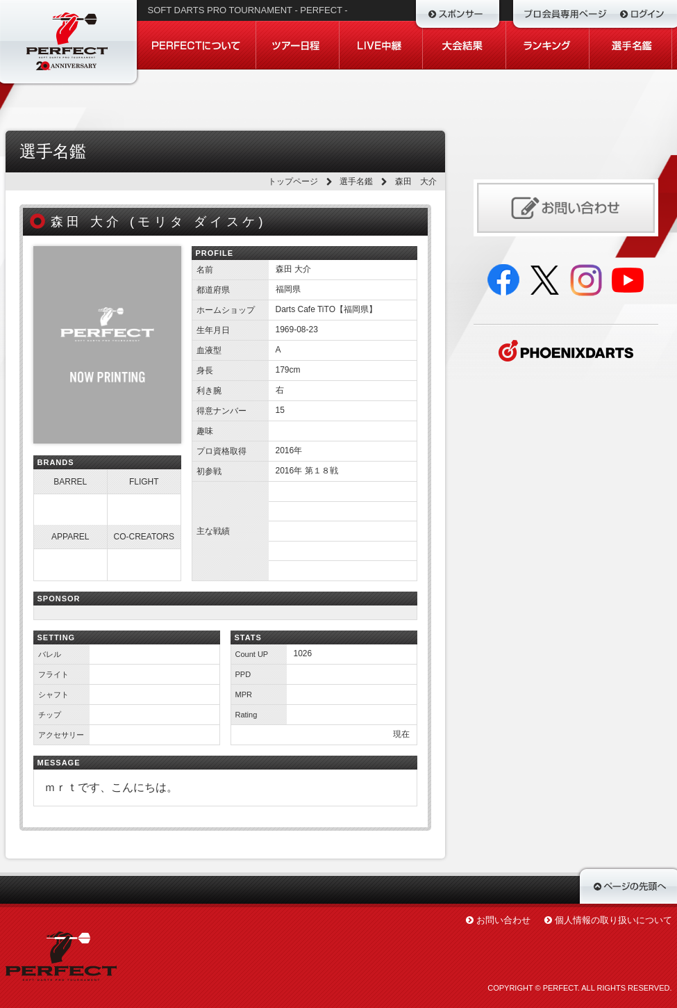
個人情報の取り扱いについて (613, 920)
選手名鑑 (356, 181)
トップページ (293, 181)
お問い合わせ (503, 920)
